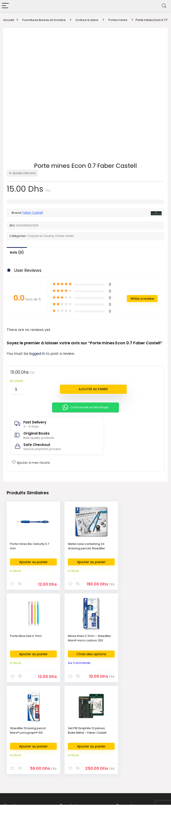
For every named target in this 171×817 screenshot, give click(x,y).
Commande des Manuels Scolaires (81, 745)
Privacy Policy (128, 730)
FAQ (122, 750)
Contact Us (127, 743)
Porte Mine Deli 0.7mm (134, 544)
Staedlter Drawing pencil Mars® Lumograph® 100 (82, 637)
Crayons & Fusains (40, 236)
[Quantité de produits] (16, 390)
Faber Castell (32, 212)
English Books (16, 736)
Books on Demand (19, 783)
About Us (125, 723)
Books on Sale (16, 776)
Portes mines (117, 20)
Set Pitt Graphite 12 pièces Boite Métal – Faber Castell (137, 637)
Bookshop (13, 723)
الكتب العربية (14, 730)
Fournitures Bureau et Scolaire (44, 20)
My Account (127, 756)
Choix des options (31, 653)
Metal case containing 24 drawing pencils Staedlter (82, 546)
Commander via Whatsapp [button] (85, 407)
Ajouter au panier (93, 389)
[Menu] (5, 6)
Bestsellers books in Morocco (27, 770)
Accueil (8, 20)
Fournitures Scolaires (78, 730)
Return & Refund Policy (135, 736)
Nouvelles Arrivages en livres (27, 750)
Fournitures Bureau (76, 723)
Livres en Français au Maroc (26, 743)
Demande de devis (76, 760)
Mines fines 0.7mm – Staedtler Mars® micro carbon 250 (26, 640)
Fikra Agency (118, 800)
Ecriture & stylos (87, 20)
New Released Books (21, 763)
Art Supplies (71, 736)
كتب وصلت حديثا (16, 756)
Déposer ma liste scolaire (81, 754)
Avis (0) (17, 252)
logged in (37, 353)
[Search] (164, 6)
